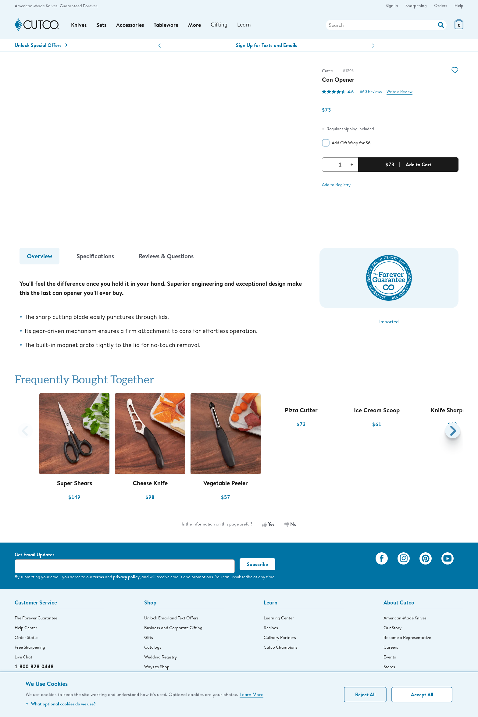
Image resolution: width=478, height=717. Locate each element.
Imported (389, 321)
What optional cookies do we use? (61, 703)
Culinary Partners (280, 637)
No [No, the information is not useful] (290, 524)
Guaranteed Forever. (79, 6)
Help (459, 5)
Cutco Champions (281, 647)
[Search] (386, 25)
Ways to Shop (156, 667)
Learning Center (279, 618)
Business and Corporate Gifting (173, 628)
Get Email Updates (35, 555)
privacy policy (126, 577)
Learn (244, 25)
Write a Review (399, 92)
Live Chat (23, 657)
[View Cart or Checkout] (459, 27)
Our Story (392, 628)
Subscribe (257, 564)
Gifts (148, 637)
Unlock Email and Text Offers (171, 618)
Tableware (166, 25)
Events (389, 657)
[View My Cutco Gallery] (362, 567)
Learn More (251, 694)
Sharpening (416, 5)
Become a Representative (407, 637)
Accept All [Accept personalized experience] (422, 694)
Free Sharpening (30, 647)
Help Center (26, 628)
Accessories (130, 25)
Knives (79, 25)
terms (98, 577)
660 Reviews (371, 92)
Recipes (271, 628)
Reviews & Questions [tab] (166, 256)
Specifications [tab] (95, 256)
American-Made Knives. (37, 6)
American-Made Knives (404, 618)
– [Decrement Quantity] (328, 164)
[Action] (441, 24)
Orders (440, 5)
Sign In (392, 5)
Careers (390, 647)
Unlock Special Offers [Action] (41, 45)
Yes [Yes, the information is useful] (268, 524)
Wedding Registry (160, 657)
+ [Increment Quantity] (351, 164)
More (194, 25)
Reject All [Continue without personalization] (365, 694)
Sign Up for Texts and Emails (266, 45)
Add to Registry (336, 185)
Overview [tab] (39, 256)
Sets (102, 25)
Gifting (219, 25)
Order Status (26, 637)
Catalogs (152, 647)
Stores (389, 667)
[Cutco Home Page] (37, 25)
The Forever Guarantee (36, 618)
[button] (159, 46)
